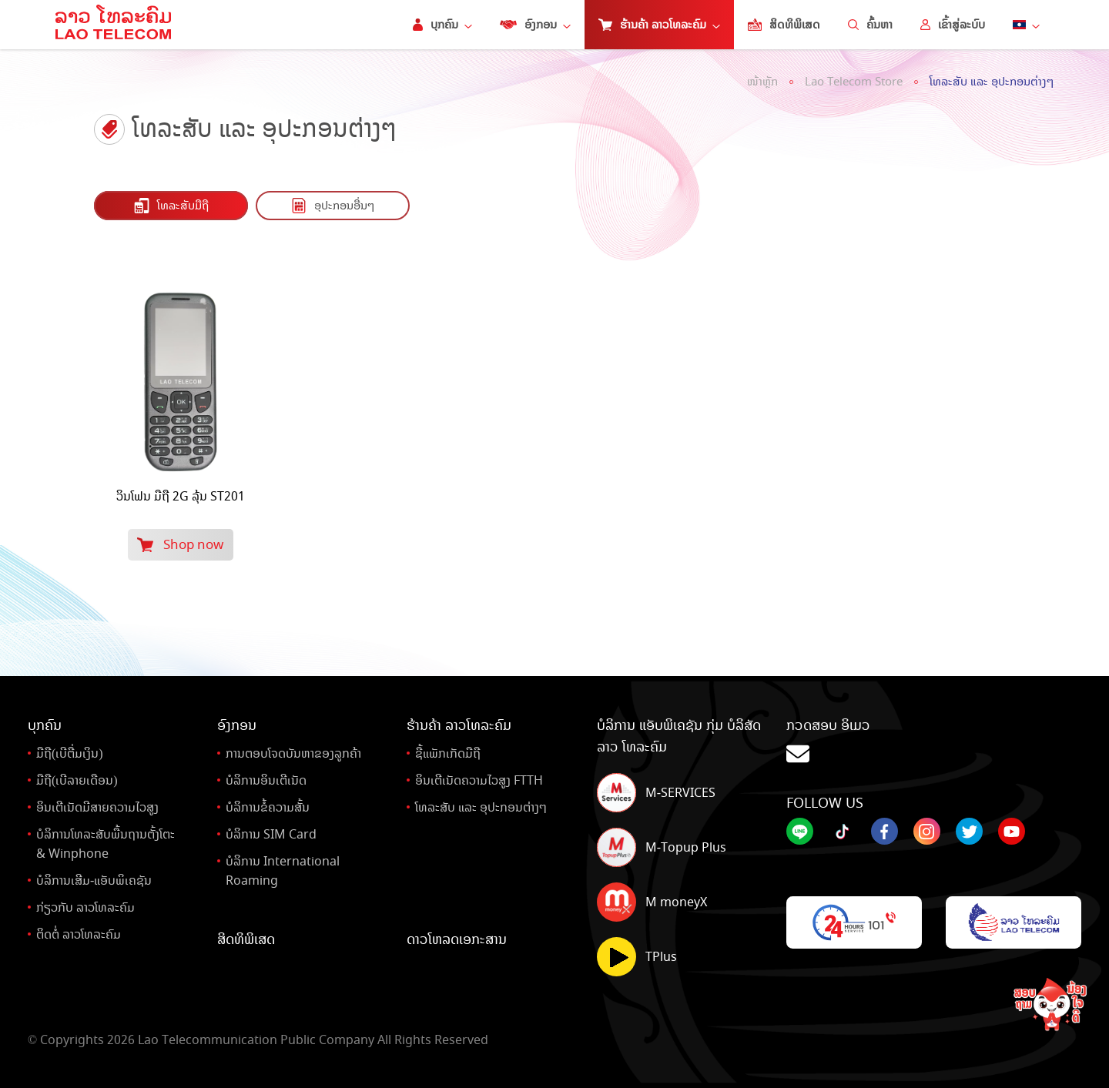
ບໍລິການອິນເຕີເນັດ (266, 780)
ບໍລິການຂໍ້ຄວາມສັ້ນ (268, 807)
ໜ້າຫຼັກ (762, 81)
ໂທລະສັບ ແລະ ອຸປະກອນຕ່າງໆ (992, 81)
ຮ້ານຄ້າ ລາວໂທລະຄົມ (659, 24)
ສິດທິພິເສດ (784, 24)
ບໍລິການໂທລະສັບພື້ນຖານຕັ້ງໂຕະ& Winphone (105, 844)
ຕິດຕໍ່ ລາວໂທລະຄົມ (78, 934)
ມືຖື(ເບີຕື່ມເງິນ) (69, 753)
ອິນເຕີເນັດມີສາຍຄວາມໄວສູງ (97, 807)
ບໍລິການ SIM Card (271, 834)
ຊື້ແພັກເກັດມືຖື (448, 753)
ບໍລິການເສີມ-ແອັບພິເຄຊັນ (94, 880)
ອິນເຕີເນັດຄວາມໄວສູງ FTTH (479, 780)
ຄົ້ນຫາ (870, 24)
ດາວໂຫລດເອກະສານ (457, 939)
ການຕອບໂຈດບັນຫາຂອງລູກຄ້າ (293, 753)
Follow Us (824, 803)
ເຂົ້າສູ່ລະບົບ (952, 24)
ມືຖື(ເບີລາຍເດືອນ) (77, 780)
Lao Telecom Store (854, 81)
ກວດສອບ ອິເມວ (933, 742)
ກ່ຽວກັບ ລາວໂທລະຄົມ (85, 907)
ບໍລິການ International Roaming (283, 871)
